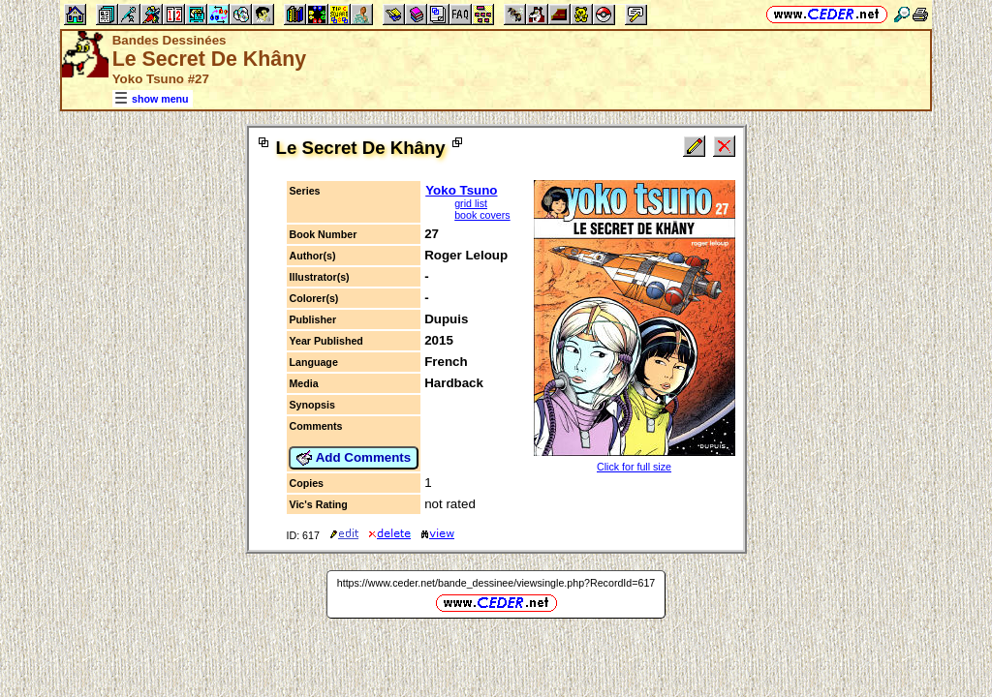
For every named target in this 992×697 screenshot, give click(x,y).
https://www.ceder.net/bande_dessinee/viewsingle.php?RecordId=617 (496, 583)
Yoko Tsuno (461, 190)
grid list (470, 203)
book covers (482, 215)
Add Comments (353, 458)
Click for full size (634, 466)
